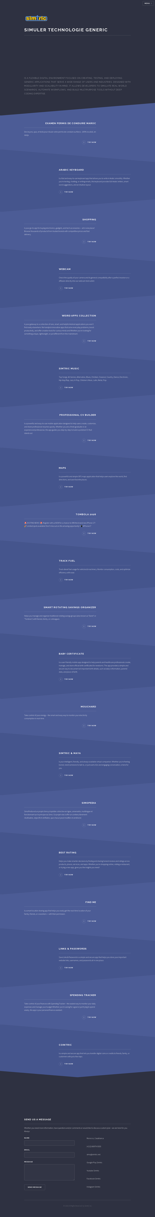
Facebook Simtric (94, 1178)
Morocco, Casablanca (95, 1138)
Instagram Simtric (93, 1187)
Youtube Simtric (93, 1170)
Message (28, 1162)
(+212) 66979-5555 (94, 1146)
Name (26, 1138)
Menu (147, 3)
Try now (91, 142)
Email (27, 1150)
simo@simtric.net (93, 1154)
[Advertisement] (77, 56)
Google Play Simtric (94, 1162)
